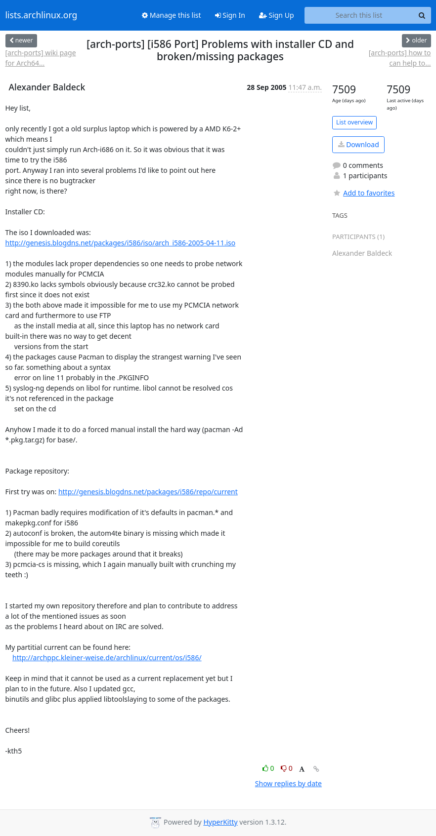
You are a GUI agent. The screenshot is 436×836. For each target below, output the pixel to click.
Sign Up (276, 15)
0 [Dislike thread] (287, 768)
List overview (354, 122)
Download (358, 144)
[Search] (422, 15)
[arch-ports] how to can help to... (400, 58)
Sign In (230, 15)
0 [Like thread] (269, 768)
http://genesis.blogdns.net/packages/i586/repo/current (148, 491)
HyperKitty (220, 822)
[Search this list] (359, 15)
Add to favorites (363, 193)
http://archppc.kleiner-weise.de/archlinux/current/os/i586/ (107, 657)
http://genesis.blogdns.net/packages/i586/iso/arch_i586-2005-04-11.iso (120, 242)
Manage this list (171, 15)
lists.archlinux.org (41, 15)
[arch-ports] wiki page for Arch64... (40, 58)
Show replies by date (288, 783)
